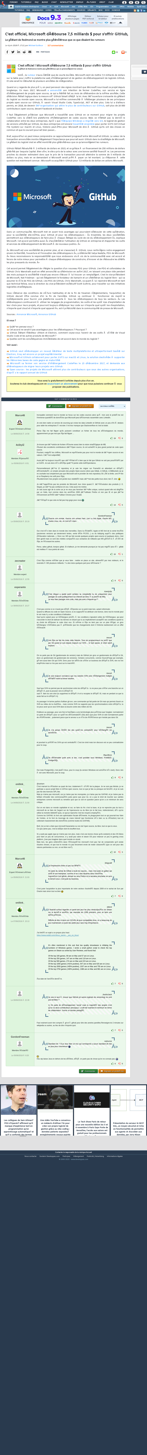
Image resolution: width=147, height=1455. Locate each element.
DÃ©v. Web (82, 7)
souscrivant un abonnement (62, 422)
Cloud (44, 7)
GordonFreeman (20, 1152)
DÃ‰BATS (92, 10)
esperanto (20, 703)
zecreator (20, 676)
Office (121, 7)
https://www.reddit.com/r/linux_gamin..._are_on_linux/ (58, 1051)
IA (50, 7)
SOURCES (81, 10)
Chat (54, 2)
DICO (107, 10)
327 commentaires (55, 84)
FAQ (36, 2)
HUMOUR (116, 10)
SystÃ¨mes (141, 7)
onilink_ (20, 900)
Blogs (45, 2)
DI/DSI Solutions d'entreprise (27, 7)
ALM (56, 7)
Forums (13, 2)
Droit (102, 2)
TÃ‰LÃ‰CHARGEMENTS (64, 10)
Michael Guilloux (35, 84)
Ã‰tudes (91, 2)
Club (111, 2)
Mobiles (130, 7)
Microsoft (65, 7)
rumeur (31, 113)
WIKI (100, 10)
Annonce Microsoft (27, 353)
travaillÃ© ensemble (84, 162)
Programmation (102, 7)
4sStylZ (20, 560)
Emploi (79, 2)
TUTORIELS (19, 10)
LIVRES (48, 10)
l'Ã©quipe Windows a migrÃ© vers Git (82, 159)
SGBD (114, 7)
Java (73, 7)
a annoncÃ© (55, 129)
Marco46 (20, 531)
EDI (91, 7)
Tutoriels (26, 2)
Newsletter (66, 2)
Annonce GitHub (47, 353)
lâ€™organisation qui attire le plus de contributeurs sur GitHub (70, 144)
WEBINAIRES (37, 10)
